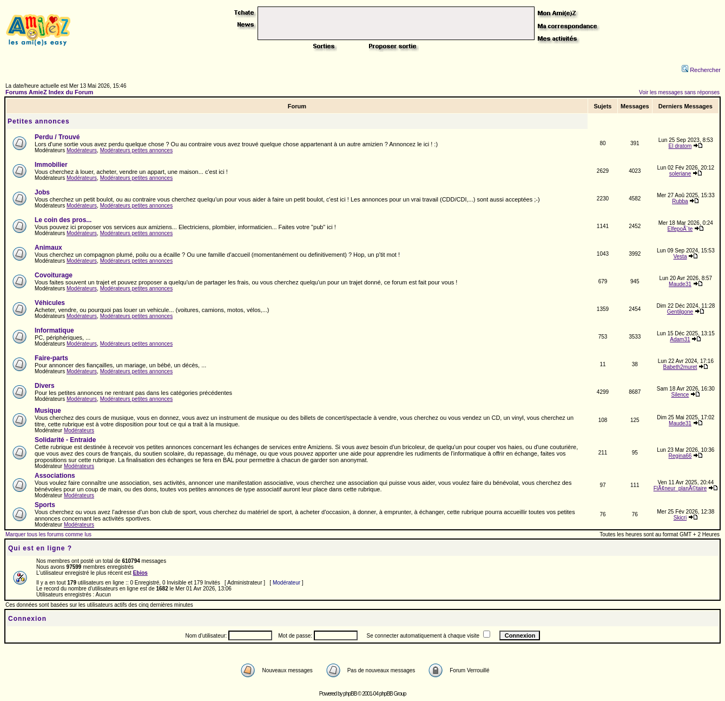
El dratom (680, 146)
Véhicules (50, 303)
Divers (45, 386)
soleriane (680, 174)
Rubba (680, 201)
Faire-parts (51, 358)
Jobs (42, 192)
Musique (48, 410)
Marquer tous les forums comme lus (48, 534)
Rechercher (701, 70)
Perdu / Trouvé (57, 137)
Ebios (140, 573)
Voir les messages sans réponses (679, 92)
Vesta (680, 256)
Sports (45, 505)
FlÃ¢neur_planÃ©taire (680, 488)
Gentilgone (680, 312)
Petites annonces (39, 121)
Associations (55, 475)
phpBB (350, 694)
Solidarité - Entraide (65, 440)
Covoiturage (53, 275)
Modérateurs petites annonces (136, 150)
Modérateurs (82, 150)
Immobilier (51, 164)
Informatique (54, 330)
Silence (680, 395)
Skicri (680, 518)
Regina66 (680, 456)
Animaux (48, 247)
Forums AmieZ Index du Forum (49, 92)
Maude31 (680, 284)
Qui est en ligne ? (40, 548)
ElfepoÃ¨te (680, 229)
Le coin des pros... (63, 220)
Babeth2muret (680, 367)
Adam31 (680, 339)
